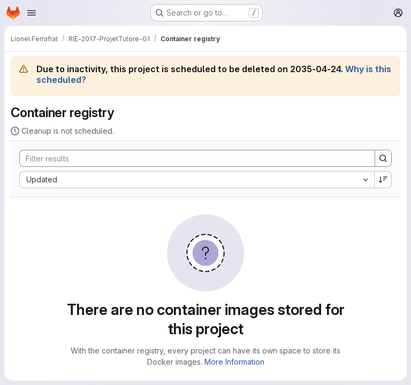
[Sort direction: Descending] (383, 179)
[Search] (192, 158)
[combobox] (196, 179)
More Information (234, 361)
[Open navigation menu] (31, 12)
